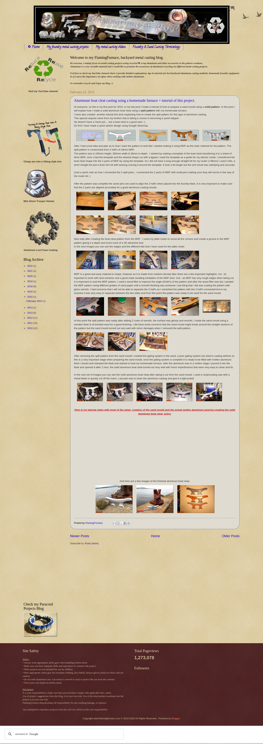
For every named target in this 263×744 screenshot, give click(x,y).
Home (155, 536)
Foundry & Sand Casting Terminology (156, 47)
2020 (30, 276)
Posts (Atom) (91, 543)
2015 (30, 296)
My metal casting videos (110, 47)
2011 (30, 323)
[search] (63, 734)
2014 (30, 307)
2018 (30, 286)
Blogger (176, 718)
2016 (30, 291)
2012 (30, 317)
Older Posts (230, 536)
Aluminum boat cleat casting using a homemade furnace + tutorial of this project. (134, 100)
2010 (30, 328)
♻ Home (33, 47)
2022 (30, 265)
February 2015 (34, 301)
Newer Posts (79, 536)
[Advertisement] (38, 392)
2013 (30, 312)
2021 (30, 271)
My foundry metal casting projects (67, 47)
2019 (30, 281)
